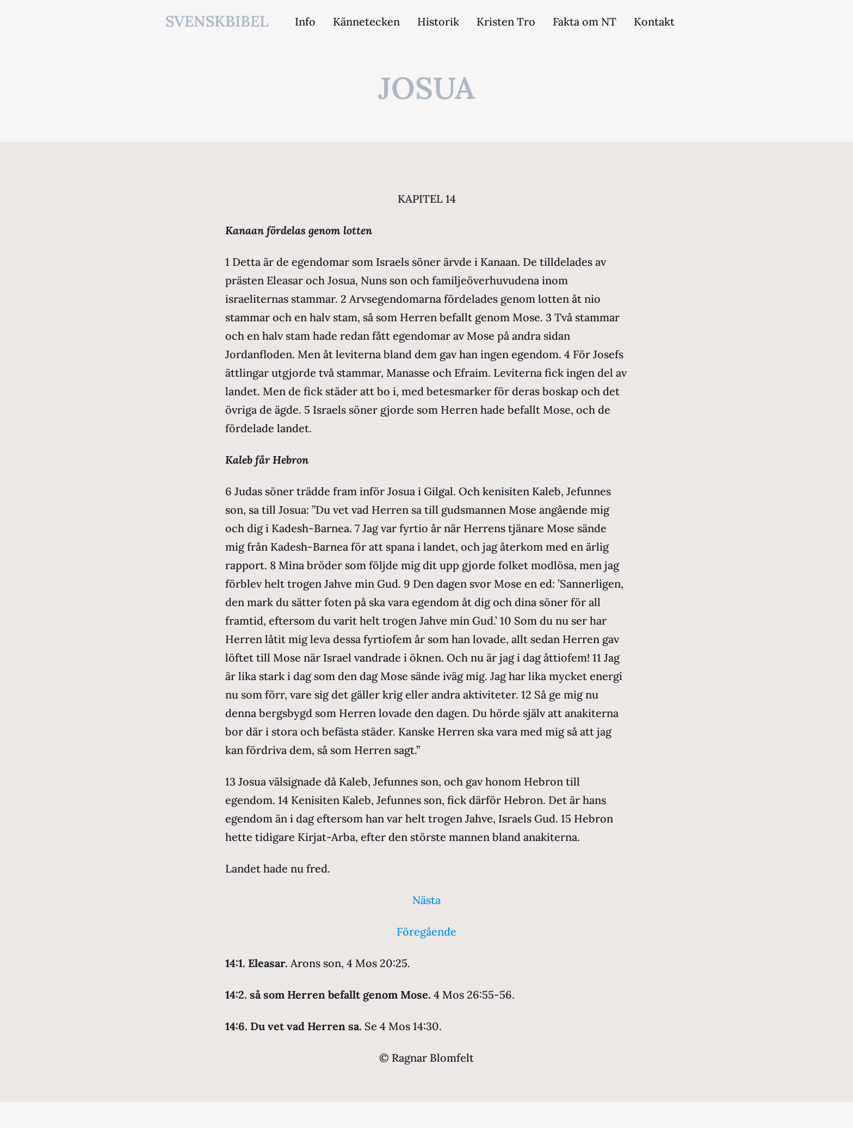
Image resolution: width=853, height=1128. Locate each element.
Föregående (426, 931)
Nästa (426, 900)
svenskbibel (217, 21)
